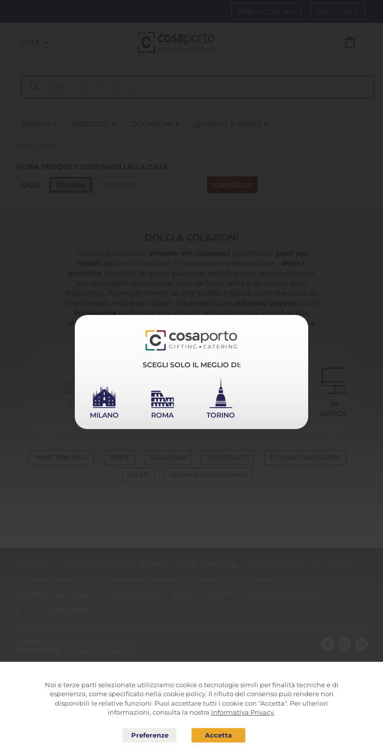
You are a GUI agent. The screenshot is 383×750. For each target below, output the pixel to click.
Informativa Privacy (242, 712)
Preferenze (150, 735)
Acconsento (218, 735)
